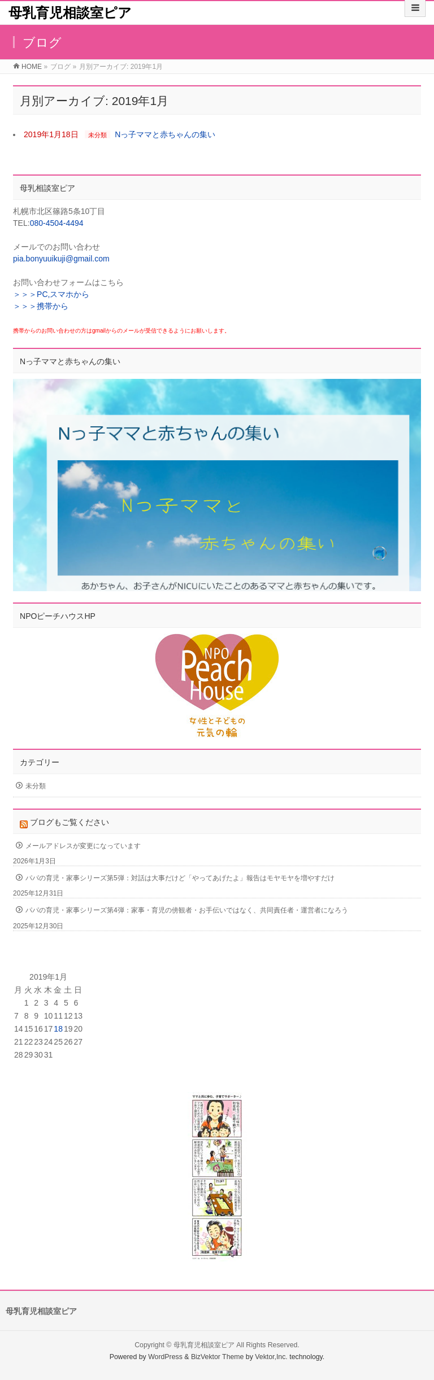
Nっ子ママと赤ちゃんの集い (165, 134)
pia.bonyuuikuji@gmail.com (61, 258)
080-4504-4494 (57, 223)
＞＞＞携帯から (40, 306)
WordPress (165, 1357)
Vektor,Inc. (271, 1357)
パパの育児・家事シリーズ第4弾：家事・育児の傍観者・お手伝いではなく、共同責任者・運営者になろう (186, 910)
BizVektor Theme (217, 1357)
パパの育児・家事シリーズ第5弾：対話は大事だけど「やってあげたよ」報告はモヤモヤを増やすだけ (180, 878)
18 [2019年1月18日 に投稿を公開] (58, 1028)
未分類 (97, 135)
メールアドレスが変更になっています (83, 846)
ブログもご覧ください (69, 822)
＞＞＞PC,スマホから (51, 294)
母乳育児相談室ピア (70, 12)
